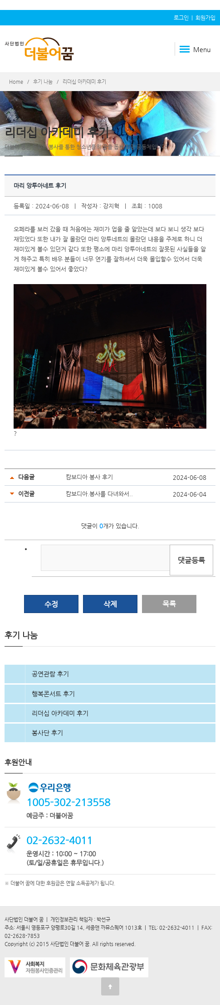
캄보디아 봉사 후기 (89, 477)
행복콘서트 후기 (53, 693)
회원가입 (205, 17)
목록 (169, 603)
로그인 (181, 17)
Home (16, 82)
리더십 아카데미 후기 (60, 713)
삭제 (110, 604)
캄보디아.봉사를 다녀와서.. (99, 493)
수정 (51, 604)
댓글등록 (191, 560)
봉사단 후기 (47, 732)
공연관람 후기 (50, 673)
